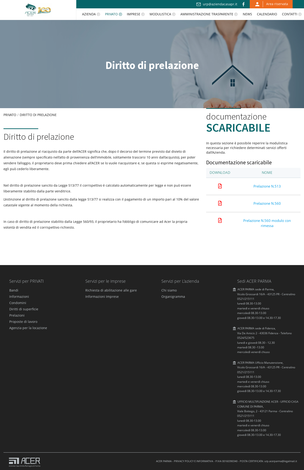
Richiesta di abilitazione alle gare (111, 290)
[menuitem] (91, 14)
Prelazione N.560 (267, 203)
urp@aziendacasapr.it (220, 4)
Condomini (17, 303)
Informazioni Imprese (102, 296)
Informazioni (19, 296)
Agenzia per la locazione (28, 328)
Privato (9, 115)
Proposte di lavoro (23, 321)
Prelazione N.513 (267, 186)
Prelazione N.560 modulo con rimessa (267, 223)
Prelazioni (17, 315)
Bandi (13, 290)
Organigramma (173, 296)
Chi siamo (169, 290)
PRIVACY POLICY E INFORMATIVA (193, 461)
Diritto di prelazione (38, 115)
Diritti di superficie (23, 309)
